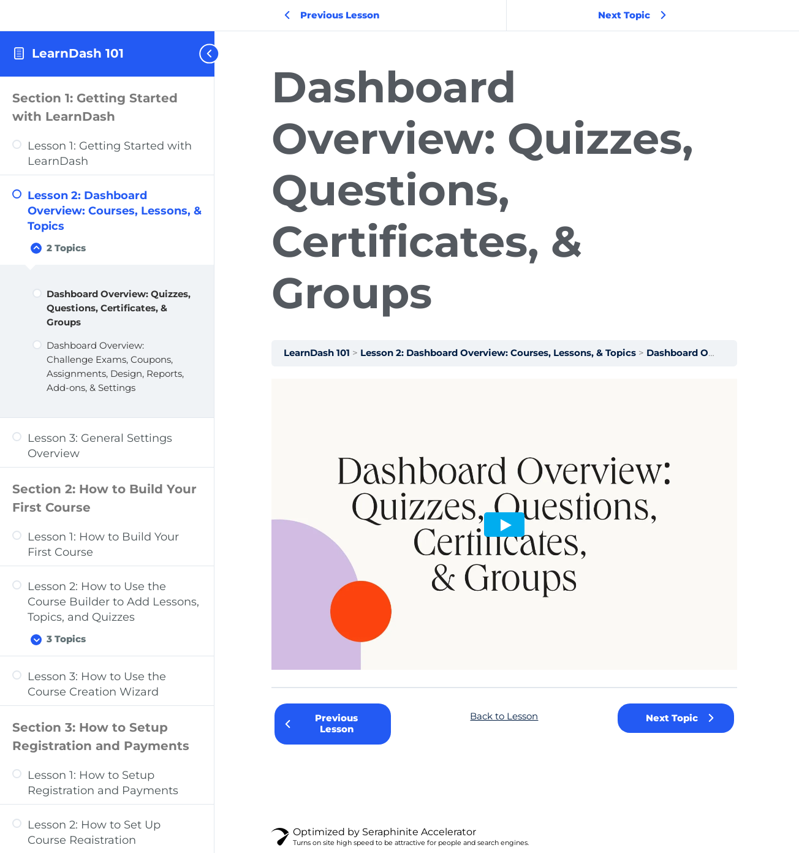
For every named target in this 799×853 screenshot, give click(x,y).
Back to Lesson (507, 716)
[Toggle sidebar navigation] (204, 54)
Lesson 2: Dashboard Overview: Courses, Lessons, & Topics (504, 352)
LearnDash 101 (78, 53)
